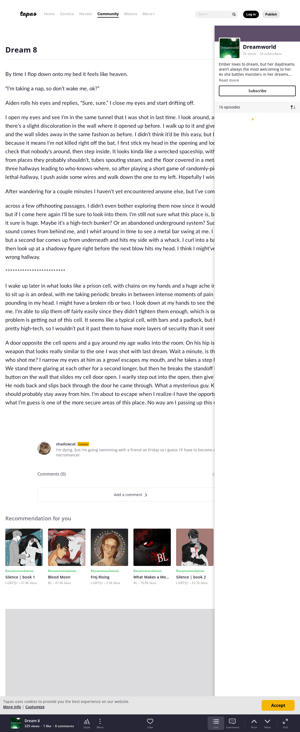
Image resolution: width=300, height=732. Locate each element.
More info (12, 706)
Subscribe (257, 90)
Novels (85, 13)
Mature (130, 13)
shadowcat (66, 444)
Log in (251, 14)
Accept (278, 705)
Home (49, 13)
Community (108, 13)
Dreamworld (259, 46)
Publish (271, 14)
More (149, 13)
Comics (67, 13)
